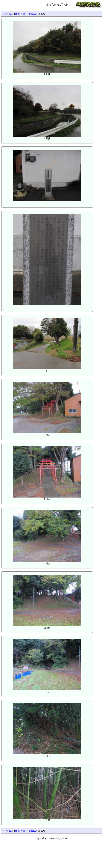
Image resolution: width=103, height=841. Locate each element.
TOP (4, 14)
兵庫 (22, 14)
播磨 (17, 14)
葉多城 (32, 14)
